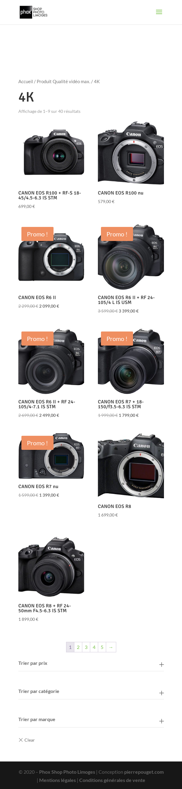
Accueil (25, 81)
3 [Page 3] (86, 647)
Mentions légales (57, 780)
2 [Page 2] (78, 647)
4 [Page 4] (94, 647)
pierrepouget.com (144, 772)
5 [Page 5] (102, 647)
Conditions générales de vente (112, 780)
